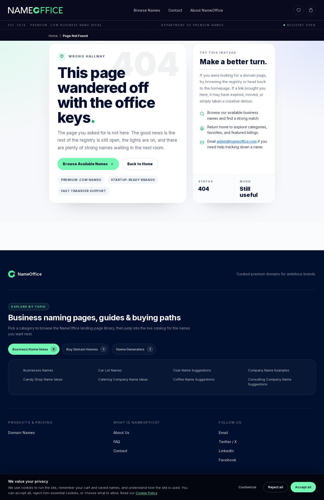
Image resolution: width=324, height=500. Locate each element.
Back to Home (140, 164)
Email (223, 432)
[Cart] (311, 10)
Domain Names (21, 432)
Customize (247, 493)
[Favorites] (299, 10)
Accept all (303, 493)
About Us (121, 432)
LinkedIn (226, 451)
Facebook (227, 460)
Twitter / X (228, 442)
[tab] (33, 349)
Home (53, 36)
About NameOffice (206, 10)
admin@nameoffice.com (237, 141)
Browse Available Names (88, 163)
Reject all (275, 493)
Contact (175, 10)
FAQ (116, 442)
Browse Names (147, 10)
